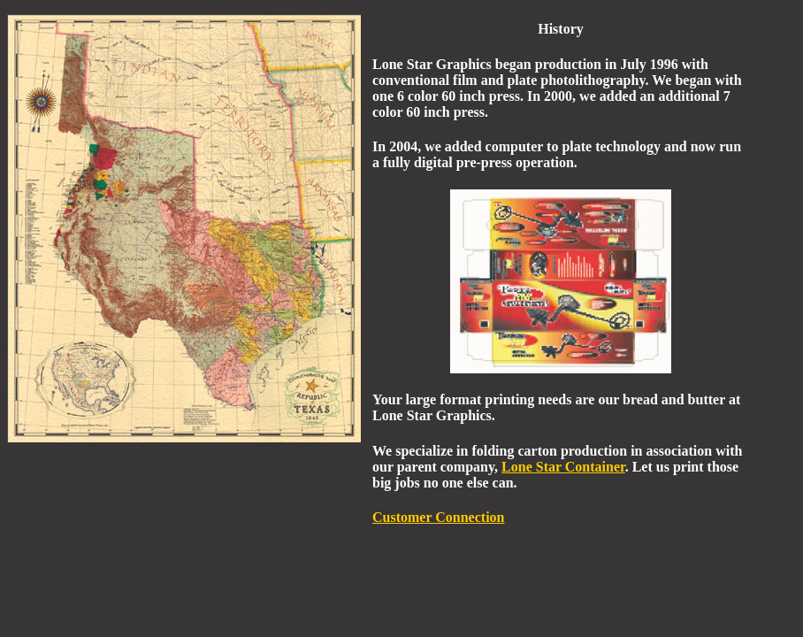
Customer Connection (438, 517)
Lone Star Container (563, 466)
